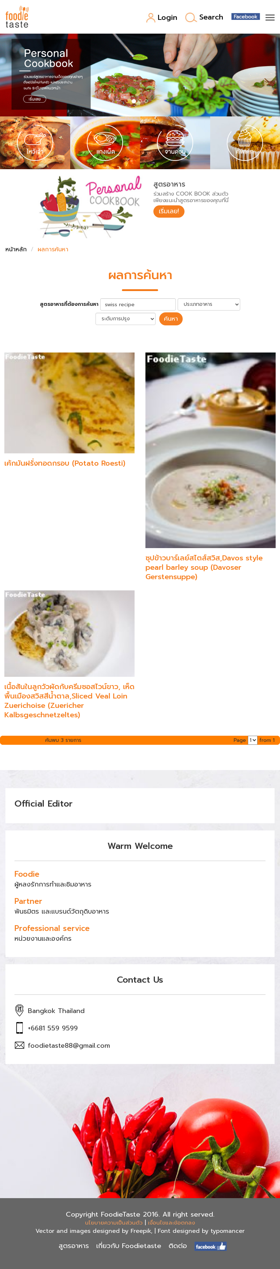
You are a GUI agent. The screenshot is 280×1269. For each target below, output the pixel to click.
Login (161, 18)
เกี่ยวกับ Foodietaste (128, 1246)
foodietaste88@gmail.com (69, 1045)
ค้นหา (171, 318)
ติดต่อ (178, 1246)
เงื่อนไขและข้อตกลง (171, 1222)
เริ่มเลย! (169, 211)
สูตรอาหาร (74, 1246)
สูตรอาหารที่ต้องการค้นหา (69, 304)
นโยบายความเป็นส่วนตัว (114, 1222)
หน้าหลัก (16, 249)
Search (204, 17)
